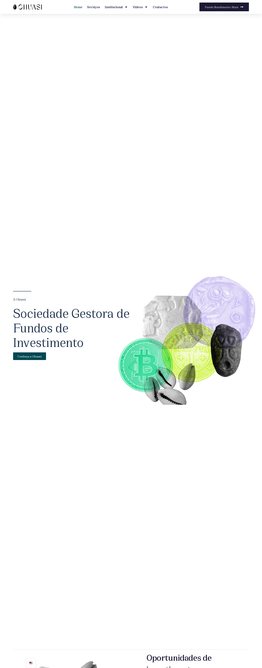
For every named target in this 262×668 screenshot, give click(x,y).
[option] (30, 663)
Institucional (116, 7)
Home (78, 7)
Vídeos (140, 7)
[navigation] (31, 663)
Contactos (160, 7)
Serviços (93, 7)
